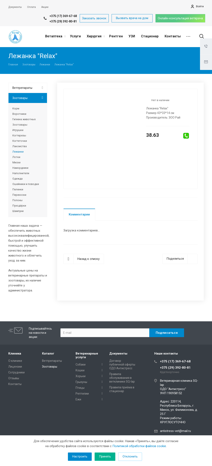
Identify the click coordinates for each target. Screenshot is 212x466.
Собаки (81, 364)
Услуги (75, 36)
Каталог (48, 353)
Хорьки (81, 376)
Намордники (20, 167)
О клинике (15, 360)
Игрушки (17, 130)
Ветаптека (55, 36)
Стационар (150, 36)
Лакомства (19, 146)
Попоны (17, 200)
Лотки (16, 157)
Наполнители (20, 173)
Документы (118, 353)
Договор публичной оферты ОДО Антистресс (122, 364)
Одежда (17, 178)
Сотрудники (16, 372)
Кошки (80, 370)
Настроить (79, 456)
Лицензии (15, 366)
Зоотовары (20, 98)
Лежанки (18, 151)
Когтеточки (19, 140)
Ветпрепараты (22, 87)
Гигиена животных (24, 119)
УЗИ (132, 36)
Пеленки (17, 189)
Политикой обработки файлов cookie (139, 446)
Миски (16, 162)
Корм (15, 108)
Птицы (80, 387)
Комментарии (79, 214)
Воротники (19, 113)
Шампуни (18, 211)
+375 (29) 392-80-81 (63, 21)
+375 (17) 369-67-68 (63, 16)
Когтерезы (19, 135)
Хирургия (96, 36)
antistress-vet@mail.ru (175, 431)
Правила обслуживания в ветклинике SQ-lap (122, 377)
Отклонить (130, 456)
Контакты (173, 36)
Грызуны (81, 382)
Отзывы (13, 378)
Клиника (14, 353)
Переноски (19, 194)
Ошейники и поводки (25, 184)
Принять (105, 456)
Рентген (116, 36)
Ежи (78, 399)
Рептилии (82, 393)
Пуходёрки (19, 205)
